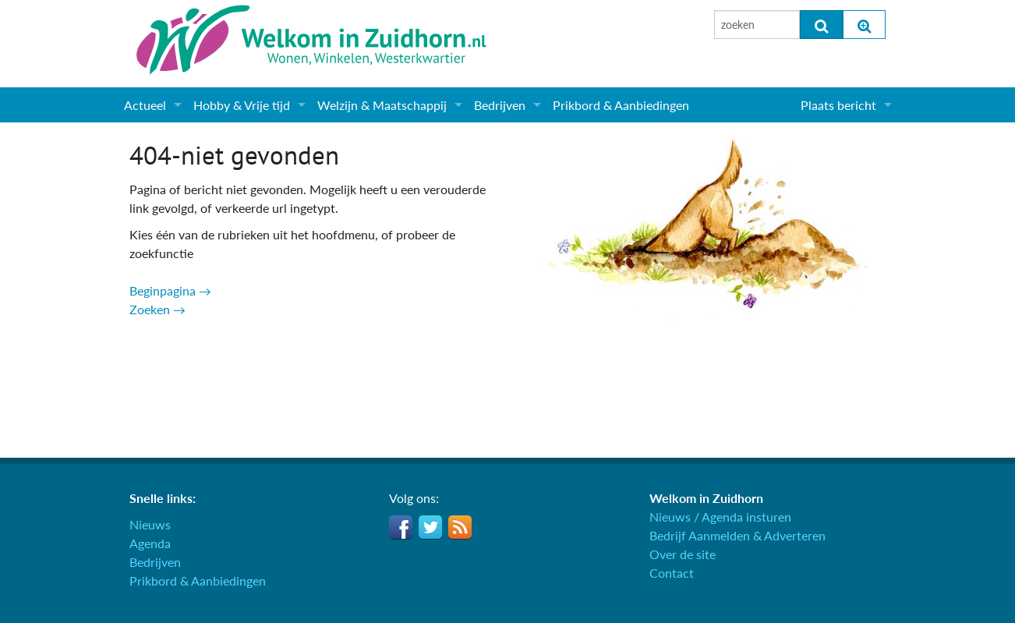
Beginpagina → (170, 290)
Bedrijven (499, 104)
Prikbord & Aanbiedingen (621, 104)
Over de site (682, 554)
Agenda (150, 543)
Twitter (430, 527)
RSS (460, 527)
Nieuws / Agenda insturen (720, 516)
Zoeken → (157, 309)
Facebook (400, 527)
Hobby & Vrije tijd (241, 104)
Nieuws (150, 524)
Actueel (145, 104)
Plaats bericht (838, 104)
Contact (671, 572)
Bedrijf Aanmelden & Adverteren (737, 535)
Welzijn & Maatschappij (382, 104)
